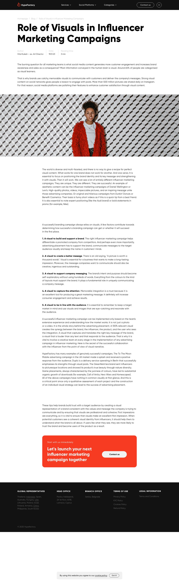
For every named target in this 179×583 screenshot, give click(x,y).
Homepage (22, 18)
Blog (33, 18)
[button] (145, 4)
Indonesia (30, 497)
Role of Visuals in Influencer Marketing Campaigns (61, 18)
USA (37, 500)
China (36, 506)
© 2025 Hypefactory (26, 527)
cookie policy (101, 575)
